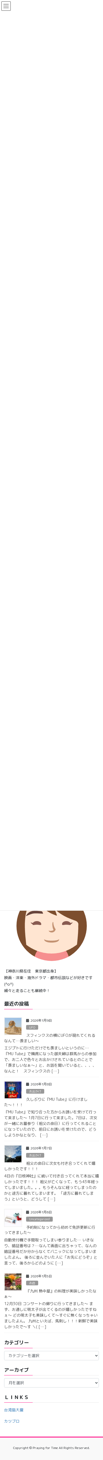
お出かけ (35, 1091)
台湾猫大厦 (13, 1409)
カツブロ (12, 1421)
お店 (32, 1283)
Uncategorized (39, 1219)
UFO (32, 1027)
